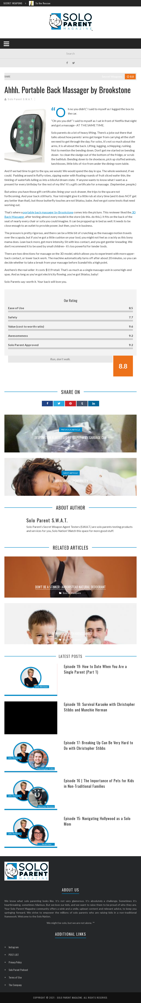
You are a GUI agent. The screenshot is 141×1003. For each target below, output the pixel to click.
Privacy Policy (15, 962)
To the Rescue (44, 3)
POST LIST (14, 955)
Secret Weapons (112, 76)
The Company (15, 985)
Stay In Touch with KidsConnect (70, 633)
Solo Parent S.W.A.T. (20, 99)
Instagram (14, 947)
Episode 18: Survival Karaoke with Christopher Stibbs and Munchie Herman (99, 707)
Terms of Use (15, 977)
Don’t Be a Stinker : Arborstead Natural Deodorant (70, 586)
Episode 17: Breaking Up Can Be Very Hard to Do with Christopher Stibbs (98, 745)
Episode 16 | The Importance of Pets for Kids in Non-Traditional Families (99, 783)
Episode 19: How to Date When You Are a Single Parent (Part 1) (95, 669)
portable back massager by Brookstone (48, 212)
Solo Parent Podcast (18, 970)
